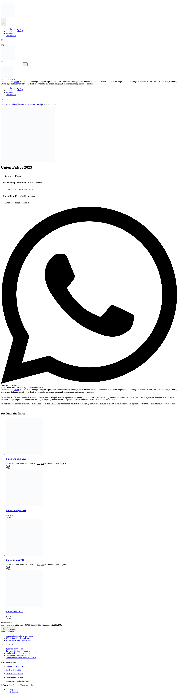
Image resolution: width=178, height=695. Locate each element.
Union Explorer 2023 (16, 459)
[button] (89, 99)
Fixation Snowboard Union (30, 104)
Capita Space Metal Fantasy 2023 (17, 681)
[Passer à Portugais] (12, 692)
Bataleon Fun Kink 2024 (14, 666)
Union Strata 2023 (15, 560)
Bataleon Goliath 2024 (14, 670)
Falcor (16, 82)
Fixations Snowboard (9, 104)
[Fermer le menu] (3, 24)
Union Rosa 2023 (14, 611)
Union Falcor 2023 (8, 79)
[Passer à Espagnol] (12, 689)
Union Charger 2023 (16, 510)
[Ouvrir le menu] (3, 20)
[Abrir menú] (2, 61)
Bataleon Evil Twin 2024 (14, 674)
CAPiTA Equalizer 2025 (14, 677)
